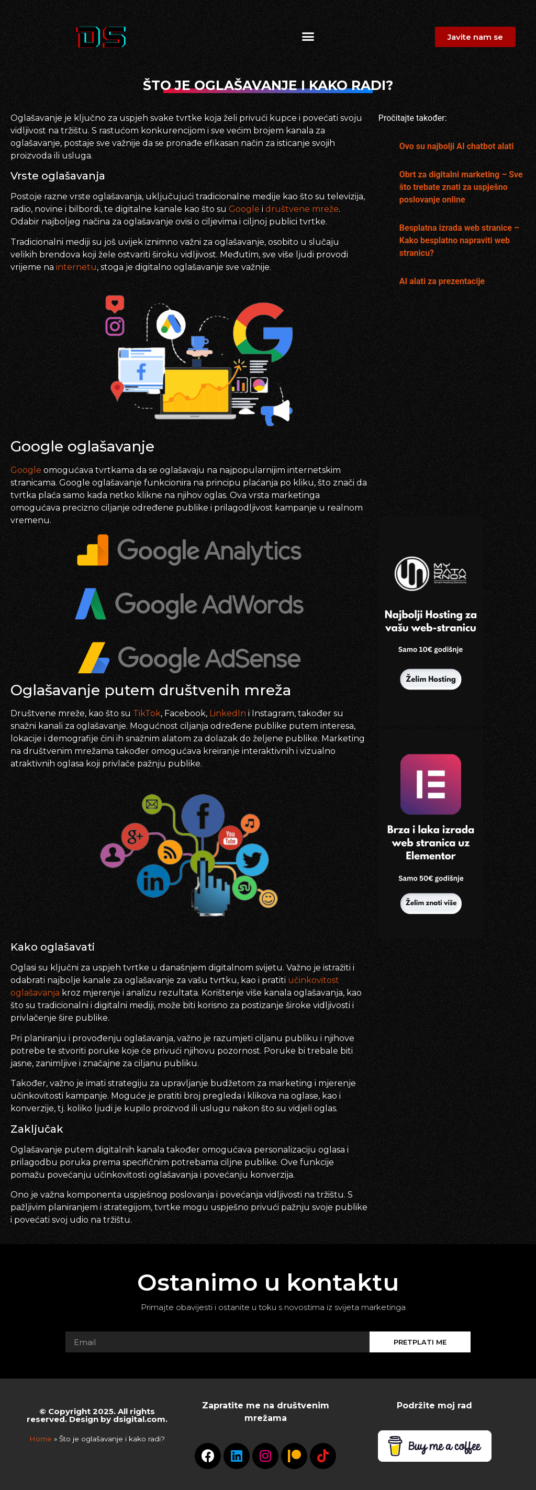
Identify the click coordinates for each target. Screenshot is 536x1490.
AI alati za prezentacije (442, 281)
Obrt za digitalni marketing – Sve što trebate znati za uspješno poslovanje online (461, 187)
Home (40, 1439)
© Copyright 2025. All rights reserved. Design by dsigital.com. (97, 1415)
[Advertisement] (430, 408)
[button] (308, 37)
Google (245, 209)
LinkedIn (228, 713)
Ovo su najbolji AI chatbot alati (456, 146)
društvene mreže (302, 209)
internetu (76, 267)
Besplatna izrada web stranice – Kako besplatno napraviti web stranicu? (459, 240)
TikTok (147, 713)
